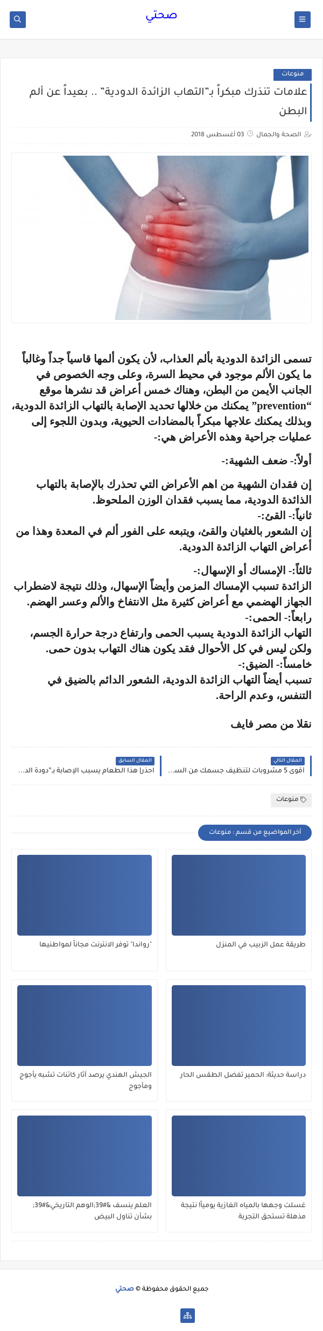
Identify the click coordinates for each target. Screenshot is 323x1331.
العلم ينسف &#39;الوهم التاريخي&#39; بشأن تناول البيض (92, 1211)
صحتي (161, 17)
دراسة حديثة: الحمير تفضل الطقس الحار (243, 1075)
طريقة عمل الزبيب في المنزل (261, 945)
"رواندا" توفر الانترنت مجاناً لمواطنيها (95, 945)
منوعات (293, 74)
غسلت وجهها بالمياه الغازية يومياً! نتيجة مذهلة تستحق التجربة (243, 1211)
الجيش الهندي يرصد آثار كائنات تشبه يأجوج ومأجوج (85, 1081)
